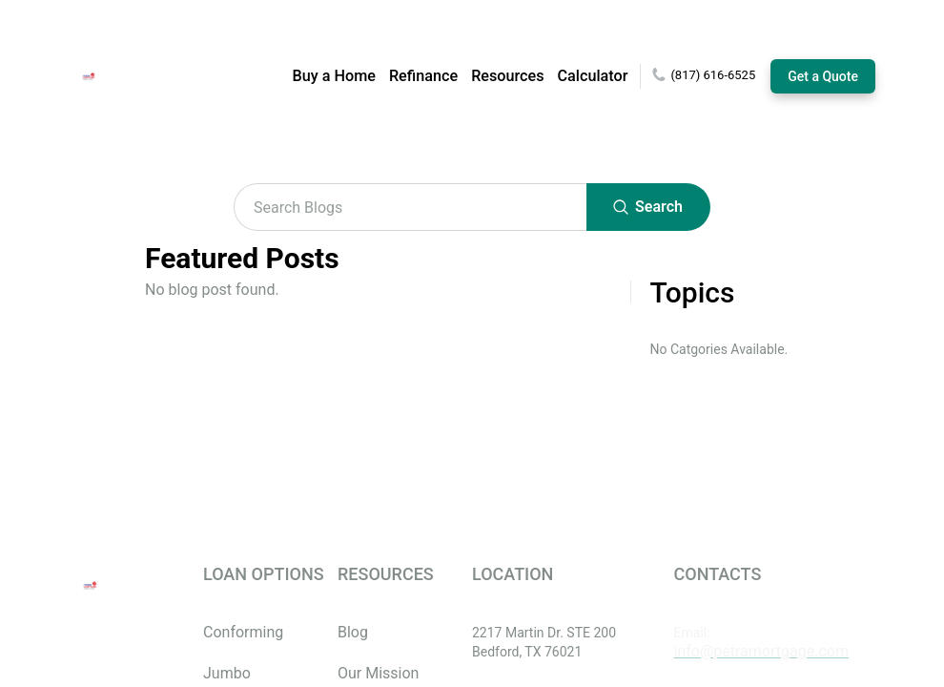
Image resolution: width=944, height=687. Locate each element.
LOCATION (512, 574)
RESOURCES (386, 574)
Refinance (423, 76)
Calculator (593, 76)
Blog (353, 632)
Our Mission (378, 673)
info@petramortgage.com (761, 651)
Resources (507, 76)
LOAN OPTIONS (263, 574)
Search (648, 207)
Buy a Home (334, 76)
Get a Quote (822, 76)
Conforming (243, 632)
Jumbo (227, 673)
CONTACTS (718, 574)
